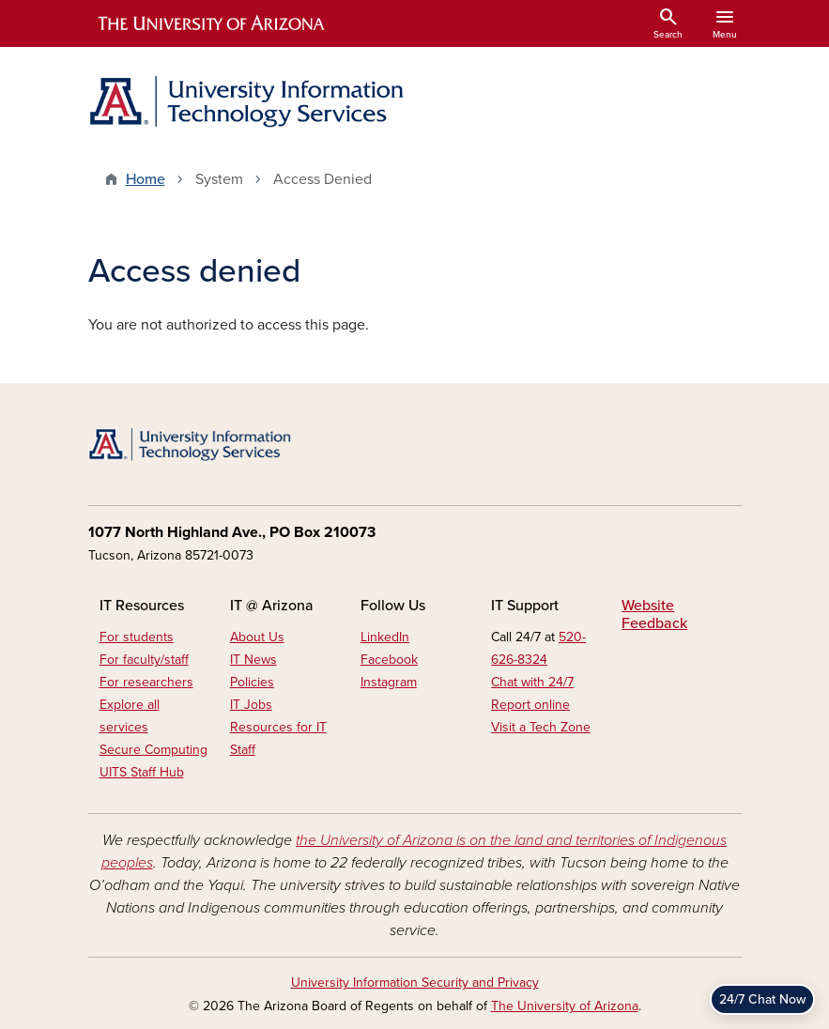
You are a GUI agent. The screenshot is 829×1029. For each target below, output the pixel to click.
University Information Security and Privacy (415, 983)
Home (145, 179)
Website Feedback (654, 614)
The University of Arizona (564, 1006)
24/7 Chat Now (762, 999)
